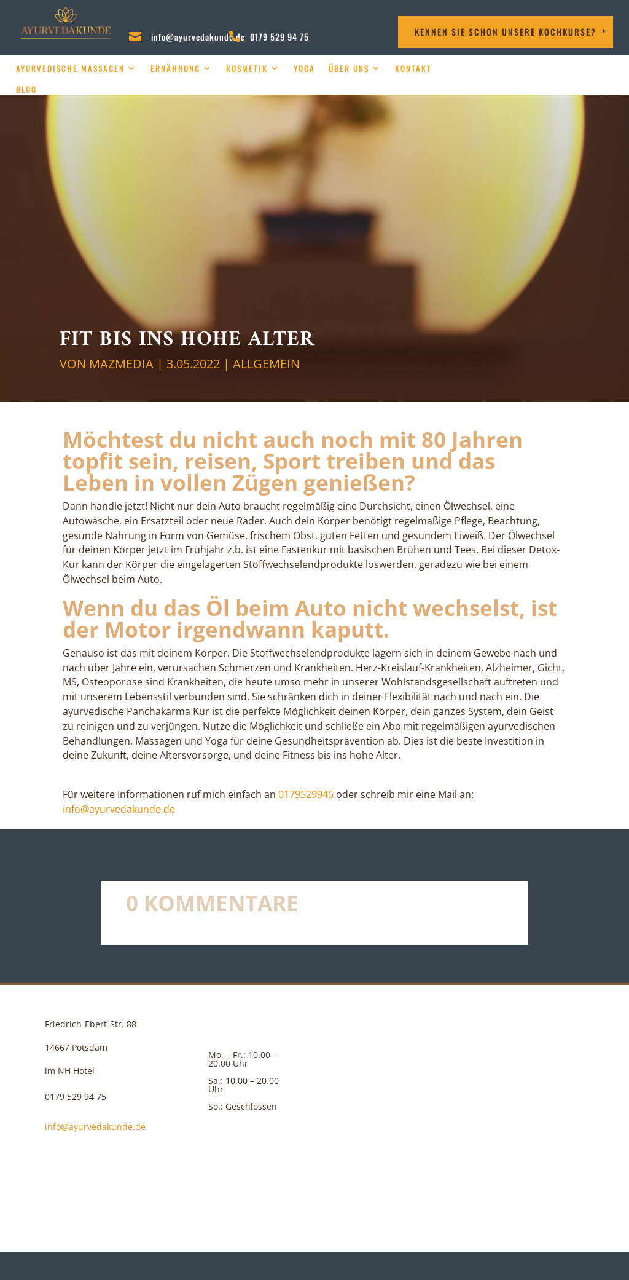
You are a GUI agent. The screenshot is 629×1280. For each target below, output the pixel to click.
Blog (26, 89)
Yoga (304, 68)
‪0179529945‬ (306, 794)
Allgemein (266, 363)
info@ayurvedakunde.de (198, 36)
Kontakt (413, 68)
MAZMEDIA (121, 363)
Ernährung (175, 68)
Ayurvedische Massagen (70, 68)
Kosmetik (247, 68)
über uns (349, 68)
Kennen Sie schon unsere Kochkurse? (505, 31)
